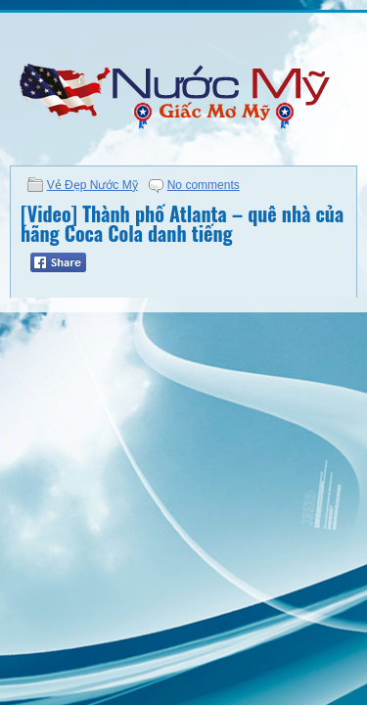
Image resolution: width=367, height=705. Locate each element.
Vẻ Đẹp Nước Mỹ (92, 185)
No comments (203, 185)
